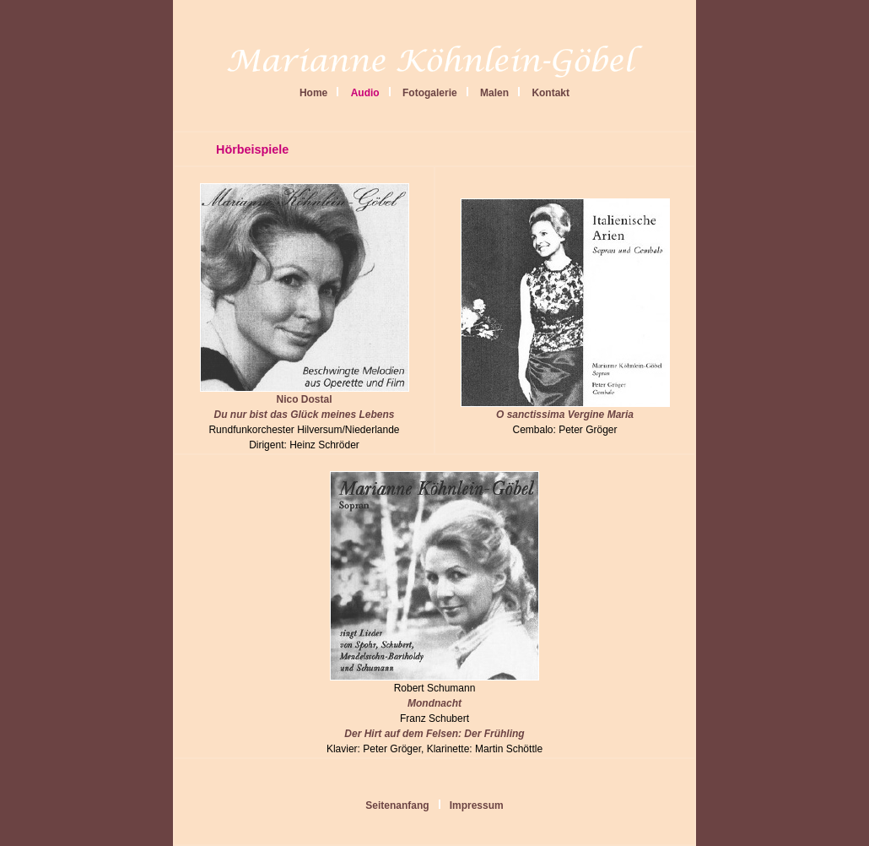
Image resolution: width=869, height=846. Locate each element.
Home (313, 93)
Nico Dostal (304, 401)
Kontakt (550, 93)
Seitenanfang (397, 805)
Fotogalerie (429, 93)
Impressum (477, 805)
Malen (494, 93)
